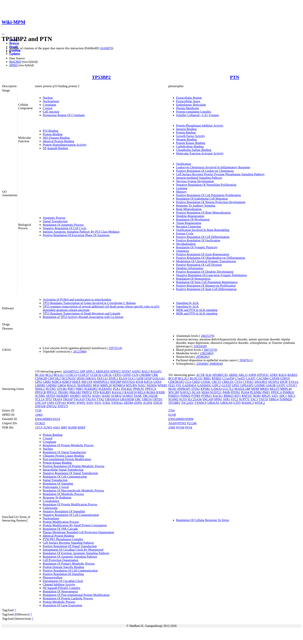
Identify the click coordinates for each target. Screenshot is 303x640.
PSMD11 (174, 395)
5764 (171, 410)
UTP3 (237, 402)
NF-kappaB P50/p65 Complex (61, 588)
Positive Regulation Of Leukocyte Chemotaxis (205, 170)
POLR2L (126, 388)
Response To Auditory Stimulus (195, 205)
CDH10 (285, 378)
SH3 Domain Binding (56, 137)
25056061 (202, 363)
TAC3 (254, 399)
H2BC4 (56, 381)
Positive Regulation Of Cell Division (199, 264)
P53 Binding (50, 130)
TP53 (48, 399)
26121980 (79, 351)
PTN (234, 77)
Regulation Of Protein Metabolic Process (68, 445)
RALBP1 (105, 392)
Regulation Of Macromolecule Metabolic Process (73, 490)
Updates (14, 53)
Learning (181, 188)
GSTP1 (280, 385)
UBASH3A (112, 399)
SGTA (183, 399)
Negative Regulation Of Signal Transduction (70, 473)
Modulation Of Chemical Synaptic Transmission (206, 261)
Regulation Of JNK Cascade (60, 528)
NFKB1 (162, 385)
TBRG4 (274, 399)
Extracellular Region (189, 97)
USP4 (50, 402)
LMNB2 (51, 385)
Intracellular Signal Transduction (63, 469)
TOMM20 (285, 399)
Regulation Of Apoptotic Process (63, 224)
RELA (142, 392)
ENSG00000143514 (47, 419)
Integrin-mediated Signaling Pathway (199, 177)
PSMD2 (185, 395)
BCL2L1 (59, 375)
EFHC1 (113, 378)
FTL (178, 385)
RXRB (160, 392)
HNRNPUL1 (101, 381)
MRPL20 (106, 385)
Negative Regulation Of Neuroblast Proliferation (206, 184)
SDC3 (291, 395)
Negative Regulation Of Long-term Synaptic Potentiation (211, 275)
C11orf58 (228, 378)
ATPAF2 (115, 371)
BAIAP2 (156, 371)
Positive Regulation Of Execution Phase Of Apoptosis (76, 235)
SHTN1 (86, 395)
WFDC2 (259, 402)
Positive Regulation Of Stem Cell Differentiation (206, 289)
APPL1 (90, 371)
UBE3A (147, 399)
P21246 (192, 423)
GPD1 (235, 385)
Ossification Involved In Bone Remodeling (202, 230)
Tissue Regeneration (188, 223)
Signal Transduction (55, 221)
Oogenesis (182, 250)
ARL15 (243, 375)
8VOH (180, 427)
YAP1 (90, 402)
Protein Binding (52, 134)
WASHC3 (247, 402)
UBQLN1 (213, 402)
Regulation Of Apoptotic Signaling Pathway (70, 556)
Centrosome (50, 508)
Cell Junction (51, 111)
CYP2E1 (248, 381)
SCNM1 (40, 395)
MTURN (131, 385)
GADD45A (189, 385)
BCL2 (49, 375)
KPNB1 (205, 388)
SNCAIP (207, 399)
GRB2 (47, 381)
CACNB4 (262, 378)
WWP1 (71, 402)
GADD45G (204, 385)
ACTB (200, 375)
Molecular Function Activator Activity (200, 153)
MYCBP (173, 392)
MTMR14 (119, 385)
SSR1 (226, 399)
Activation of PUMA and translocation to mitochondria (77, 299)
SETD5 (50, 395)
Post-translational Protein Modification (67, 459)
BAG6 (282, 375)
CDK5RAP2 (176, 381)
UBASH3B (127, 399)
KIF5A (148, 381)
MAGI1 (72, 385)
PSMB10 (288, 392)
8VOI (188, 427)
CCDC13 (71, 375)
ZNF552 (51, 406)
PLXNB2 (256, 392)
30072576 (210, 349)
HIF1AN (87, 381)
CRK (155, 375)
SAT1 (275, 395)
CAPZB (274, 378)
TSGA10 (79, 399)
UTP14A (60, 402)
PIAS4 (245, 392)
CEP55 (117, 375)
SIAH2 (105, 395)
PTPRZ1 (206, 395)
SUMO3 (127, 395)
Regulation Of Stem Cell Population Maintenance (207, 282)
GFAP (148, 378)
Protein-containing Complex (193, 111)
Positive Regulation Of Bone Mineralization (203, 212)
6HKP (81, 427)
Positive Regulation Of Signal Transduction (70, 546)
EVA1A (293, 381)
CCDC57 (83, 375)
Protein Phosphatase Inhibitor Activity (199, 125)
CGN (135, 375)
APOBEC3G (220, 375)
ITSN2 (195, 388)
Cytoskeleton (51, 501)
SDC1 (283, 395)
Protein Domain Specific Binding (63, 567)
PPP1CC (52, 392)
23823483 (206, 353)
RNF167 (247, 395)
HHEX (76, 381)
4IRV (64, 427)
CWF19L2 (54, 378)
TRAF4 (57, 399)
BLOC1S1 (196, 378)
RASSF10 (130, 392)
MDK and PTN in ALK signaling (196, 310)
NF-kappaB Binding (55, 148)
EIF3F (284, 381)
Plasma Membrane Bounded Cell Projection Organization (78, 532)
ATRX (274, 375)
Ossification (183, 163)
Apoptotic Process (54, 217)
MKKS (264, 388)
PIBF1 (80, 388)
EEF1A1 (102, 378)
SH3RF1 (75, 395)
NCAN (196, 392)
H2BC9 (66, 381)
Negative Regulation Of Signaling (64, 511)
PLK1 (116, 388)
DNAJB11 (260, 381)
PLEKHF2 (91, 388)
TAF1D (263, 399)
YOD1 (106, 402)
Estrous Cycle (184, 233)
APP (82, 371)
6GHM (72, 427)
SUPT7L (244, 399)
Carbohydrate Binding (190, 146)
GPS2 (38, 381)
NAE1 (142, 385)
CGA (188, 381)
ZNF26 (157, 402)
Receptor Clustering (188, 226)
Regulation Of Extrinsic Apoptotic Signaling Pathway (76, 553)
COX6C (206, 381)
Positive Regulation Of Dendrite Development (204, 271)
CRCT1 (216, 381)
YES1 (97, 402)
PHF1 (71, 388)
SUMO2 (116, 395)
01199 (172, 414)
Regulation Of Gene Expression (62, 605)
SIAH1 (96, 395)
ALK (208, 375)
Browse (14, 43)
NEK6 (205, 392)
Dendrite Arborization (189, 268)
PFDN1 (235, 392)
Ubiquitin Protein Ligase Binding (63, 455)
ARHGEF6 (102, 371)
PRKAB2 (75, 392)
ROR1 (257, 395)
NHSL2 (40, 388)
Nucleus (48, 97)
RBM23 (229, 395)
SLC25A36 (194, 399)
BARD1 (292, 375)
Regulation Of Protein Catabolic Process (68, 598)
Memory (181, 191)
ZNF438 (40, 406)
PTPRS (195, 395)
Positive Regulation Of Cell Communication (70, 570)
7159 (38, 410)
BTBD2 (216, 378)
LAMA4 (216, 388)
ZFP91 (138, 402)
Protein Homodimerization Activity (65, 144)
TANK (138, 395)
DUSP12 (273, 381)
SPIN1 (218, 399)
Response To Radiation (57, 497)
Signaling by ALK (187, 303)
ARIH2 (233, 375)
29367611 (245, 360)
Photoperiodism (52, 577)
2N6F (171, 427)
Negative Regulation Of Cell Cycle (64, 228)
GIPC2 (216, 385)
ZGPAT (147, 402)
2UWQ (47, 427)
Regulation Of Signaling (58, 483)
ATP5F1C (263, 375)
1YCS (39, 427)
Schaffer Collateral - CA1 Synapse (197, 115)
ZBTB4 (128, 402)
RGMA (150, 392)
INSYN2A (128, 381)
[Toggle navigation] (3, 34)
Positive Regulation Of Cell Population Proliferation (208, 195)
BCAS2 (40, 375)
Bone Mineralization (189, 209)
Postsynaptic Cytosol (56, 487)
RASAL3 (117, 392)
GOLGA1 (158, 378)
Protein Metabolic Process (59, 601)
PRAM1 (63, 392)
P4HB (226, 392)
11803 (39, 414)
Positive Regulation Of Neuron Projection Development (210, 202)
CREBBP (145, 375)
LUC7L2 (228, 388)
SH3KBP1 (62, 395)
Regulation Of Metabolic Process (63, 494)
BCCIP (172, 378)
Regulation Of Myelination (192, 219)
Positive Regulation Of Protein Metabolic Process (73, 466)
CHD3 (196, 381)
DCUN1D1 (69, 378)
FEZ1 (171, 385)
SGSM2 (173, 399)
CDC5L (107, 375)
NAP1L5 (185, 392)
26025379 (207, 335)
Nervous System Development (195, 181)
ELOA (123, 378)
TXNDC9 (200, 402)
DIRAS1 (91, 378)
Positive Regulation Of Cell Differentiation (202, 237)
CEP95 (126, 375)
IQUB (139, 381)
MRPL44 (286, 388)
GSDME (259, 385)
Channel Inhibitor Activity (59, 584)
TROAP (68, 399)
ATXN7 (126, 371)
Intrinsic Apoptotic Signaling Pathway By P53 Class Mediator (81, 231)
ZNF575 (63, 406)
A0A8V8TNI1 (177, 423)
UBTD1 (157, 399)
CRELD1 (228, 381)
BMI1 (207, 378)
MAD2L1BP (242, 388)
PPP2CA (276, 392)
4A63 (56, 427)
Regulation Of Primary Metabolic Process (68, 563)
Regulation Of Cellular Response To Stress (202, 520)
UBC (138, 399)
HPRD (13, 65)
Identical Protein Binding (58, 141)
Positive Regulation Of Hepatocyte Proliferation (206, 285)
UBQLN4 (226, 402)
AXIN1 (136, 371)
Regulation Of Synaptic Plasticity (197, 247)
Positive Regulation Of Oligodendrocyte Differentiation (210, 257)
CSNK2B (41, 378)
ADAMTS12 (71, 371)
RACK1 (218, 395)
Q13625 (40, 423)
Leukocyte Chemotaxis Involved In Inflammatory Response (213, 167)
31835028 (199, 346)
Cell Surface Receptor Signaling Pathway (68, 542)
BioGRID (15, 61)
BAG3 (146, 371)
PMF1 (266, 392)
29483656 (215, 363)
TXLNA (90, 399)
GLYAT (226, 385)
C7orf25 (240, 378)
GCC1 (132, 378)
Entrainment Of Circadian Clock (63, 581)
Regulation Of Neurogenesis (60, 591)
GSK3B (271, 385)
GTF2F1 (291, 385)
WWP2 (80, 402)
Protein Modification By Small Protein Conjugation (75, 525)
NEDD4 (151, 385)
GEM (139, 378)
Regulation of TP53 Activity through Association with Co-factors (83, 317)
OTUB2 (62, 388)
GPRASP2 (246, 385)
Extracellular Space (188, 101)
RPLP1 (266, 395)
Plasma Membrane (187, 108)
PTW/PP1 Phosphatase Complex (63, 539)
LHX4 (157, 381)
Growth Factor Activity (190, 136)
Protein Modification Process (61, 521)
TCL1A (39, 399)
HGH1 (172, 388)
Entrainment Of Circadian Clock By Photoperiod (73, 549)
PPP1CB (40, 392)
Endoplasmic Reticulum (191, 104)
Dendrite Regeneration (190, 216)
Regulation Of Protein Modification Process (70, 504)
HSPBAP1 (184, 388)
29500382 (202, 356)
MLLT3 (274, 388)
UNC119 (40, 402)
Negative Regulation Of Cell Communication (71, 514)
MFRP (255, 388)
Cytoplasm (49, 104)
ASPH (252, 375)
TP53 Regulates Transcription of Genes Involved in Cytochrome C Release (89, 303)
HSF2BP (115, 381)
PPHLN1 (139, 388)
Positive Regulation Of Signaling (63, 574)
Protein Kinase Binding (190, 143)
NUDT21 (215, 392)
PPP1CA (150, 388)
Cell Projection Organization (60, 560)
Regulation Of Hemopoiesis (193, 278)
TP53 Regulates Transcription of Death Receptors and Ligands (81, 313)
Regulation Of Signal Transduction (64, 452)
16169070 (106, 48)
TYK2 (100, 399)
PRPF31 (87, 392)
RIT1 (237, 395)
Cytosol (47, 108)
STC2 (234, 399)
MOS (96, 385)
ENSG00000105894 (180, 419)
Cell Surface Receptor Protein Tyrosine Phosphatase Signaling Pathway (220, 174)
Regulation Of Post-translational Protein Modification (76, 595)
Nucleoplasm (51, 101)
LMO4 (62, 385)
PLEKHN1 (105, 388)
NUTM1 (50, 388)
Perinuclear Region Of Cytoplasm (64, 115)
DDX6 (81, 378)
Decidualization (186, 243)
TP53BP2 (101, 77)
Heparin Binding (186, 139)
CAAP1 (251, 378)
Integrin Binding (186, 129)
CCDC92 (96, 375)
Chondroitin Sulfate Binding (193, 150)
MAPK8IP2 (84, 385)
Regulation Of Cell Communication (65, 476)
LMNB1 (40, 385)
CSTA (238, 381)
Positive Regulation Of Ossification (198, 240)
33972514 (114, 348)
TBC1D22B (150, 395)
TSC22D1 (187, 402)
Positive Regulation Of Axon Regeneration (202, 254)
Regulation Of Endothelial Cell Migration (202, 198)
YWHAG (117, 402)
